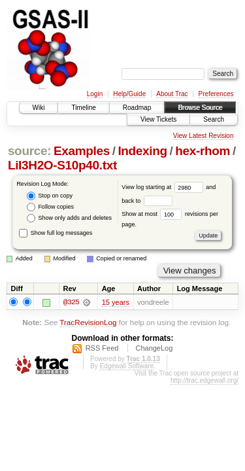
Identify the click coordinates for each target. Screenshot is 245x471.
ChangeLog (153, 349)
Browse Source (200, 107)
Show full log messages (55, 233)
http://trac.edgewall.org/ (204, 381)
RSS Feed (102, 349)
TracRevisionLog (87, 322)
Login (95, 93)
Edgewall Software (126, 366)
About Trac (172, 93)
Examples (82, 151)
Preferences (216, 93)
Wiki (39, 107)
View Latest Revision (203, 135)
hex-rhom (202, 151)
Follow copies (50, 207)
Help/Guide (129, 93)
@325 (71, 302)
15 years (115, 302)
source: (29, 151)
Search (213, 119)
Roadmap (137, 107)
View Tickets (158, 119)
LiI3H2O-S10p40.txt (62, 165)
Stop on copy (50, 196)
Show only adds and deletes (69, 218)
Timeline (83, 107)
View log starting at (164, 187)
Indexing (142, 151)
